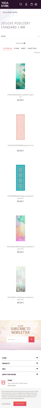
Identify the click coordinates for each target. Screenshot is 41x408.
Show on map (12, 385)
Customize (6, 404)
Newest (23, 48)
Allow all (20, 404)
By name (16, 48)
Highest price (32, 48)
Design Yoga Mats (12, 12)
